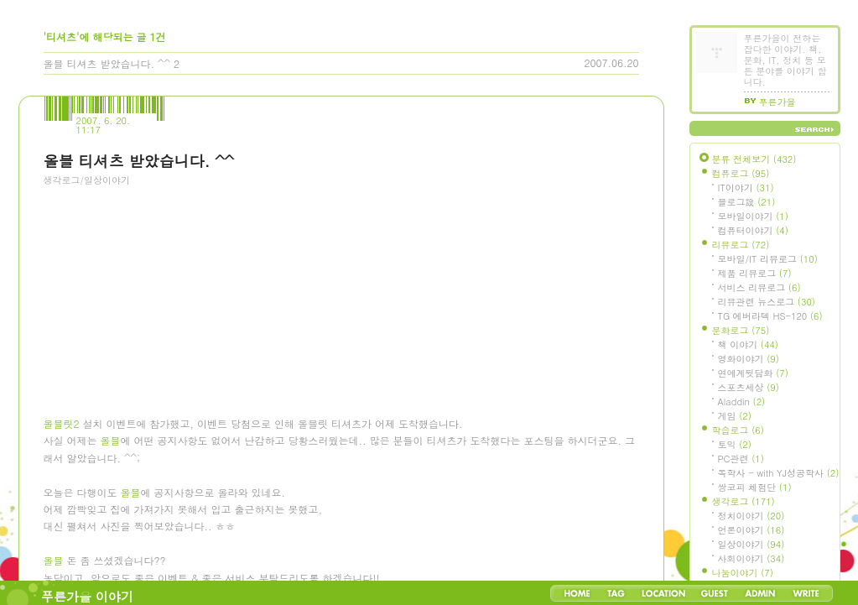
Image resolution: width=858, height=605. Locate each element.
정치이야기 (751, 515)
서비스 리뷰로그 (759, 287)
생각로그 (743, 501)
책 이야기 (748, 344)
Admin (760, 593)
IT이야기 (746, 187)
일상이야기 (751, 544)
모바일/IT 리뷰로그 (768, 259)
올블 (111, 443)
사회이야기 (751, 558)
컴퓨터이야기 (753, 230)
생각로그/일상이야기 (87, 180)
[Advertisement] (169, 289)
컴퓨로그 (741, 173)
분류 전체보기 (754, 159)
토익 (734, 444)
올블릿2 (62, 427)
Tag (616, 593)
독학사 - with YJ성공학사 (779, 473)
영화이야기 (748, 358)
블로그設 (747, 202)
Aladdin (742, 401)
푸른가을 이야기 (87, 596)
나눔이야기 (742, 572)
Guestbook (714, 593)
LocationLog (662, 593)
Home (577, 593)
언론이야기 (751, 530)
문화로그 (741, 330)
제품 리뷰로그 (755, 273)
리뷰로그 (741, 244)
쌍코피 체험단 (755, 487)
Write (806, 593)
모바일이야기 (753, 216)
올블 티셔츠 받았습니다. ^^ (107, 63)
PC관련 (741, 458)
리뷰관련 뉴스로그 (766, 301)
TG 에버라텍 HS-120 (770, 316)
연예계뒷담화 (753, 373)
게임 (734, 415)
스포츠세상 (748, 387)
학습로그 (738, 430)
